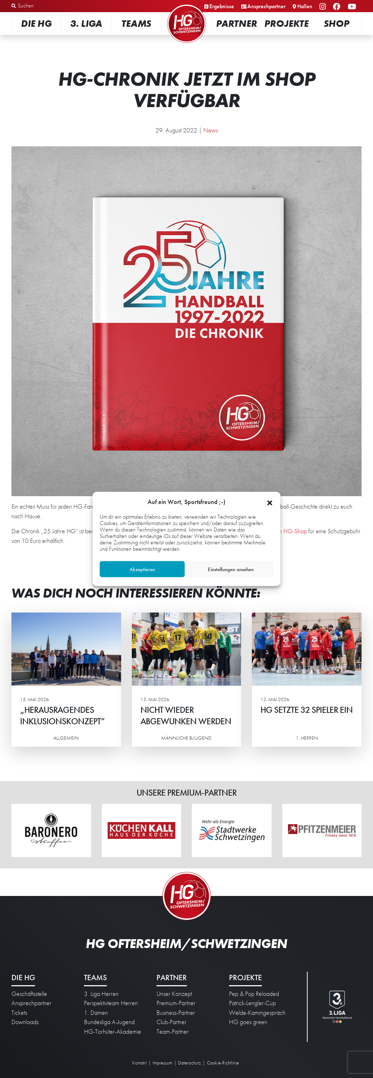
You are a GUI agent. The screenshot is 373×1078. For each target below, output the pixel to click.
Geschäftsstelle (29, 994)
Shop (336, 23)
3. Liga (86, 23)
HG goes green (248, 1022)
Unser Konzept (174, 994)
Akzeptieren (142, 569)
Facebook (338, 7)
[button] (269, 501)
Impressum (162, 1062)
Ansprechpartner (266, 6)
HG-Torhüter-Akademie (112, 1032)
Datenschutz (189, 1062)
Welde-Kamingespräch (257, 1013)
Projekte (286, 23)
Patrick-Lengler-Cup (252, 1003)
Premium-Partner (175, 1003)
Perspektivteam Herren (111, 1003)
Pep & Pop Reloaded (254, 994)
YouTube (353, 7)
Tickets (19, 1013)
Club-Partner (171, 1022)
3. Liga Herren (101, 994)
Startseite (186, 5)
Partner (236, 23)
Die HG (36, 23)
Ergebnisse (221, 6)
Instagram (323, 7)
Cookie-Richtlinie (223, 1062)
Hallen (304, 6)
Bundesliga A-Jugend (109, 1022)
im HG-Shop (292, 531)
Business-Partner (175, 1013)
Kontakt (139, 1062)
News (210, 130)
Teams (136, 23)
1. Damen (96, 1013)
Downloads (25, 1022)
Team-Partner (172, 1032)
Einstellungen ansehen (231, 569)
